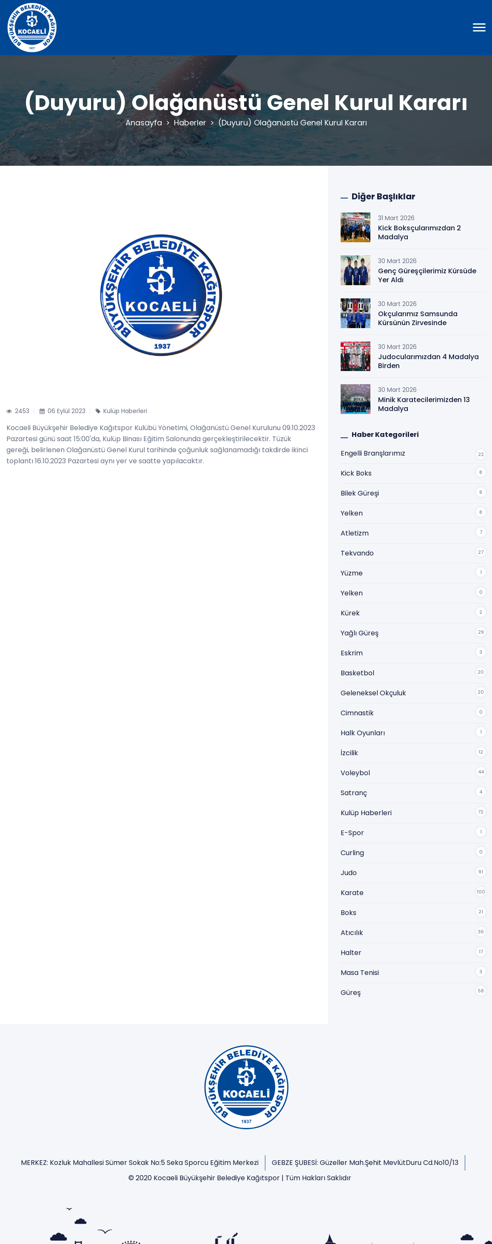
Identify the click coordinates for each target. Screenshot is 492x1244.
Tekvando (357, 553)
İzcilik (349, 753)
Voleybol (355, 773)
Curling (352, 853)
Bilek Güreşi (360, 493)
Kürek (350, 613)
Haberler (190, 122)
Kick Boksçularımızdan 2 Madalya (419, 232)
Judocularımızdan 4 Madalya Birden (428, 361)
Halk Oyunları (363, 733)
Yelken (352, 513)
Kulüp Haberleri (366, 813)
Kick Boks (356, 473)
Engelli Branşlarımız (373, 453)
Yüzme (352, 573)
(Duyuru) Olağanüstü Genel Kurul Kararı (292, 122)
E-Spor (352, 833)
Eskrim (352, 653)
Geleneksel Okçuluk (373, 693)
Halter (351, 953)
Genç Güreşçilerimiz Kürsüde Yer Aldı (427, 275)
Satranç (354, 793)
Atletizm (355, 533)
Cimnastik (357, 713)
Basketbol (357, 673)
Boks (348, 913)
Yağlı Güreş (359, 633)
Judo (349, 873)
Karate (352, 893)
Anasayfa (143, 122)
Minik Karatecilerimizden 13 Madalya (424, 404)
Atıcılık (352, 933)
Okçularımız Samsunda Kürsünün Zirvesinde (418, 318)
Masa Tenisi (360, 973)
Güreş (351, 992)
